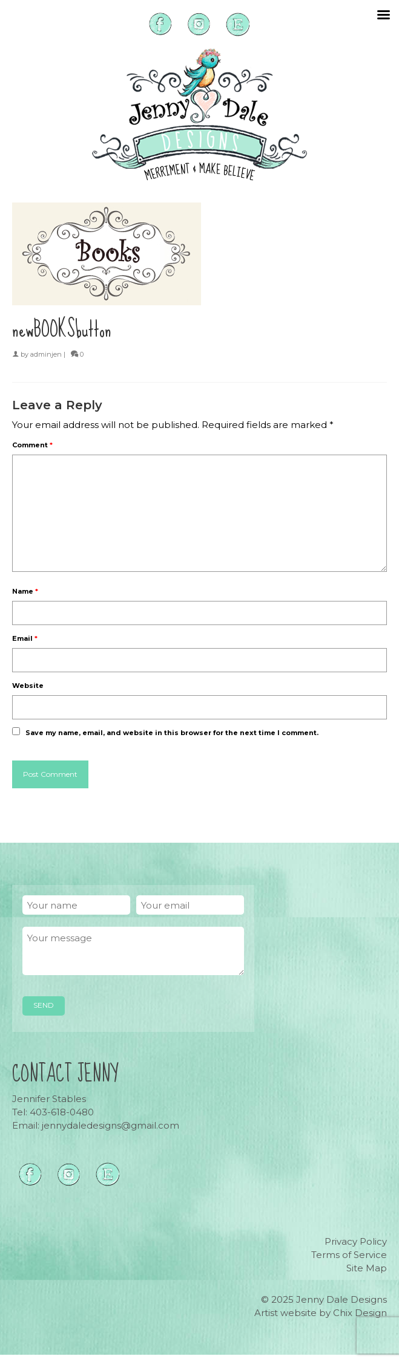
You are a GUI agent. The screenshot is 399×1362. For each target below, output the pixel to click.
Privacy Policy (356, 1241)
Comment (32, 445)
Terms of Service (349, 1254)
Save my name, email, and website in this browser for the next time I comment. (171, 732)
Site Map (366, 1268)
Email (25, 638)
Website (28, 685)
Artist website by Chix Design (320, 1312)
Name (25, 591)
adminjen (46, 354)
